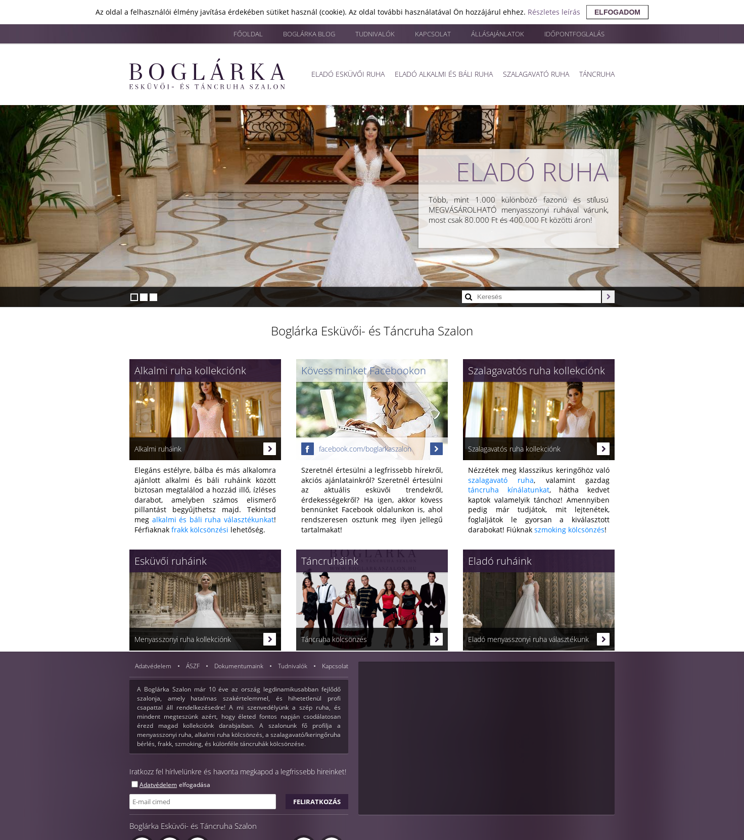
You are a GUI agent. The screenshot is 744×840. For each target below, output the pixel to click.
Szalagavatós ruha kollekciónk (536, 370)
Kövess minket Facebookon (363, 370)
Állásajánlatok (497, 33)
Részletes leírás (554, 12)
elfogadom (617, 12)
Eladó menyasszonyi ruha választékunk (539, 639)
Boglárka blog (309, 33)
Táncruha (597, 74)
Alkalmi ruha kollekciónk (190, 370)
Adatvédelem (154, 666)
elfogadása (194, 784)
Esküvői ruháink (170, 561)
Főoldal (248, 33)
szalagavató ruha (501, 480)
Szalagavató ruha (536, 74)
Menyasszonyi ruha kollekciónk (205, 639)
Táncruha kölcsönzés (372, 639)
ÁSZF (193, 666)
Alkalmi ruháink (205, 448)
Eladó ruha (532, 172)
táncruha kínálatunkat (508, 490)
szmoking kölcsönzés (569, 529)
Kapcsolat (433, 33)
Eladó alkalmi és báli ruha (444, 74)
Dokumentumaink (239, 666)
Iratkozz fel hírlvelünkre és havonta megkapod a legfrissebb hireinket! (237, 771)
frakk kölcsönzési (199, 529)
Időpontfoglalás (574, 33)
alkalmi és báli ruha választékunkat (213, 519)
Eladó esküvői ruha (348, 74)
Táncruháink (329, 561)
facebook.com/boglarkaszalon (372, 448)
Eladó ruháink (500, 561)
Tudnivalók (375, 33)
